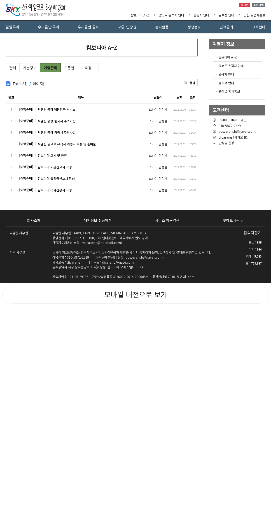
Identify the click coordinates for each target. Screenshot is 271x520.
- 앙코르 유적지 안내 (230, 65)
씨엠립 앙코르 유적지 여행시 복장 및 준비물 (57, 144)
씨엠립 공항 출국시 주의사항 (47, 120)
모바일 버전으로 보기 (135, 294)
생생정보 (194, 27)
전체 (12, 67)
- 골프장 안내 (225, 83)
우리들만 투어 (48, 27)
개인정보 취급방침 (98, 220)
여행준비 (50, 67)
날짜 (179, 97)
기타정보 (88, 67)
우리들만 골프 (88, 27)
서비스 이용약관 (167, 220)
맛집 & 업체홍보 (254, 15)
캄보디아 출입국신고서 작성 (47, 178)
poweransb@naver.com (144, 257)
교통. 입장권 (127, 27)
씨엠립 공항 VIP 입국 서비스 (47, 109)
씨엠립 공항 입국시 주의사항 (47, 132)
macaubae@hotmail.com (101, 242)
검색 (192, 83)
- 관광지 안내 (225, 74)
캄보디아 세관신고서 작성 (45, 167)
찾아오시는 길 (233, 220)
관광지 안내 (201, 15)
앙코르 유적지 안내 (171, 15)
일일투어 (12, 27)
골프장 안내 (226, 15)
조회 (193, 97)
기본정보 (30, 67)
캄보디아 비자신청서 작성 (45, 190)
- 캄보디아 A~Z (226, 57)
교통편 (69, 67)
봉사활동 (162, 27)
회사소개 (34, 220)
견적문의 (226, 27)
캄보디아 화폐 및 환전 (43, 155)
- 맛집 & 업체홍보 (228, 91)
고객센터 (258, 27)
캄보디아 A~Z (140, 15)
